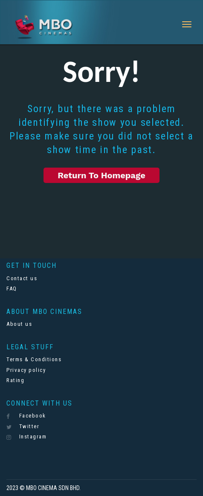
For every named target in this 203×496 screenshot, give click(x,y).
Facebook (26, 415)
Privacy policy (26, 370)
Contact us (21, 278)
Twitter (22, 426)
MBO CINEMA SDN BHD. (53, 487)
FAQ (11, 288)
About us (19, 324)
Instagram (26, 436)
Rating (15, 380)
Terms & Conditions (33, 359)
